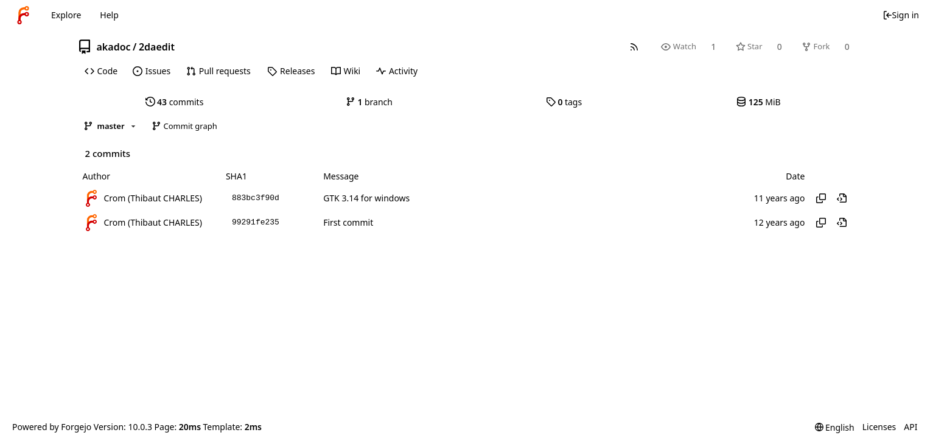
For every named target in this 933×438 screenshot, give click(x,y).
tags (564, 102)
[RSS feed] (634, 46)
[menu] (834, 427)
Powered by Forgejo (51, 427)
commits (174, 102)
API (910, 427)
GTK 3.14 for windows (366, 198)
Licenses (879, 427)
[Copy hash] (821, 198)
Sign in (900, 15)
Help (109, 15)
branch (369, 102)
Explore (66, 15)
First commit (348, 222)
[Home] (23, 15)
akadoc (114, 47)
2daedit (157, 47)
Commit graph (184, 125)
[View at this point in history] (842, 198)
